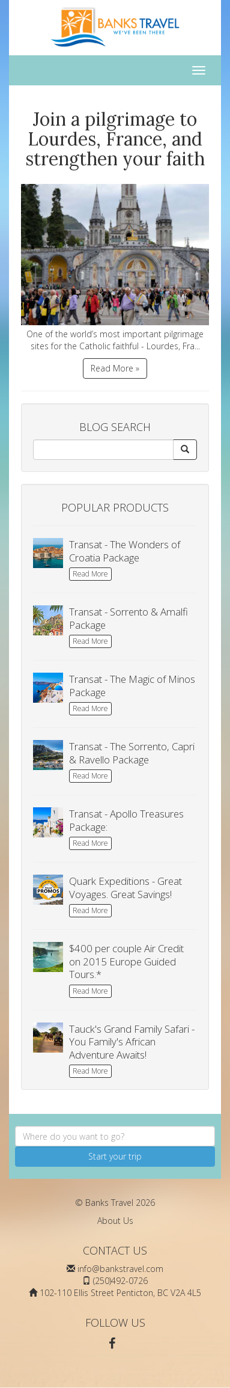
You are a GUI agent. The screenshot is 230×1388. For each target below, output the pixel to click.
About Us (115, 1220)
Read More (90, 574)
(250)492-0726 (120, 1280)
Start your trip (115, 1156)
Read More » (115, 368)
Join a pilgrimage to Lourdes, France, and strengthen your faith (115, 139)
